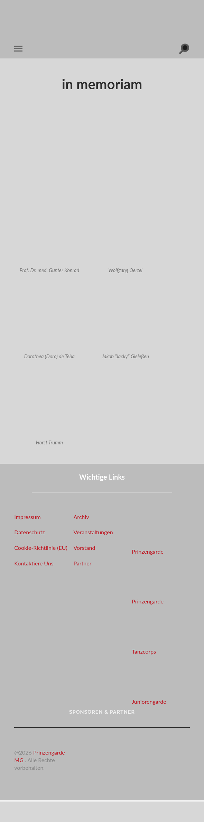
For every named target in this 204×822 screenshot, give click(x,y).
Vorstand (84, 547)
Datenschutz (29, 532)
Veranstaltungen (93, 532)
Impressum (27, 517)
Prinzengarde (148, 551)
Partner (82, 563)
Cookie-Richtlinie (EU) (40, 547)
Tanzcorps (144, 651)
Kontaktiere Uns (33, 563)
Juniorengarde (149, 701)
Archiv (81, 517)
